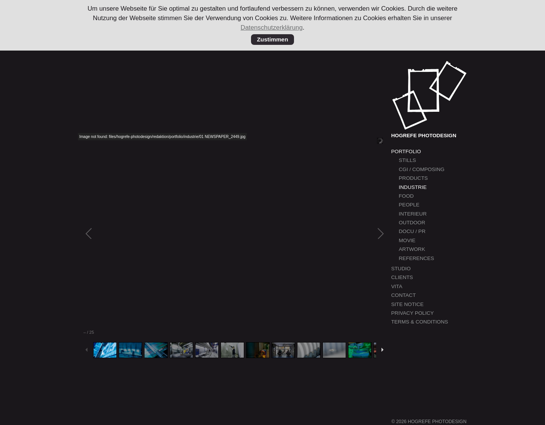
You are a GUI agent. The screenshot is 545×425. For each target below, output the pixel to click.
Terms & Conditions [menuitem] (419, 322)
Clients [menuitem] (402, 277)
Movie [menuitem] (407, 240)
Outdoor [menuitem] (412, 222)
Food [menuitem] (406, 196)
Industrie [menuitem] (413, 187)
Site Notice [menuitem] (407, 304)
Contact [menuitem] (403, 295)
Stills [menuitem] (407, 160)
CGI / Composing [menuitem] (422, 169)
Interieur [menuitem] (413, 214)
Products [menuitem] (413, 178)
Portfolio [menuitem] (406, 151)
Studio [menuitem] (401, 268)
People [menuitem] (409, 205)
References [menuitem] (416, 258)
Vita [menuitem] (396, 286)
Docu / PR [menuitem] (412, 231)
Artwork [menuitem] (412, 249)
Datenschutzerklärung (272, 27)
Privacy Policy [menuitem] (412, 313)
